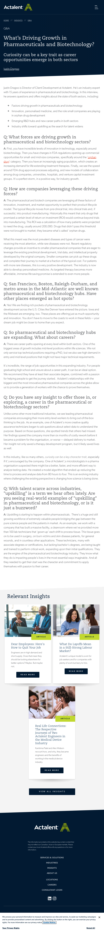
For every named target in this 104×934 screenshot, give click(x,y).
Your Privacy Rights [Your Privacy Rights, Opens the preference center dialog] (10, 928)
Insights (52, 868)
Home (18, 7)
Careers (52, 885)
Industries (52, 863)
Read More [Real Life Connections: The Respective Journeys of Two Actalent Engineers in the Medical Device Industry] (52, 770)
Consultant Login (52, 890)
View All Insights (52, 792)
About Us (52, 873)
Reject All (91, 928)
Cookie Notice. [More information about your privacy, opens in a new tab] (49, 922)
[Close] (99, 917)
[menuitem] (52, 858)
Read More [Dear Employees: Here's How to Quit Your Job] (27, 675)
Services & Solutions (52, 858)
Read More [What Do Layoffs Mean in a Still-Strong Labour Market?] (76, 671)
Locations (52, 880)
